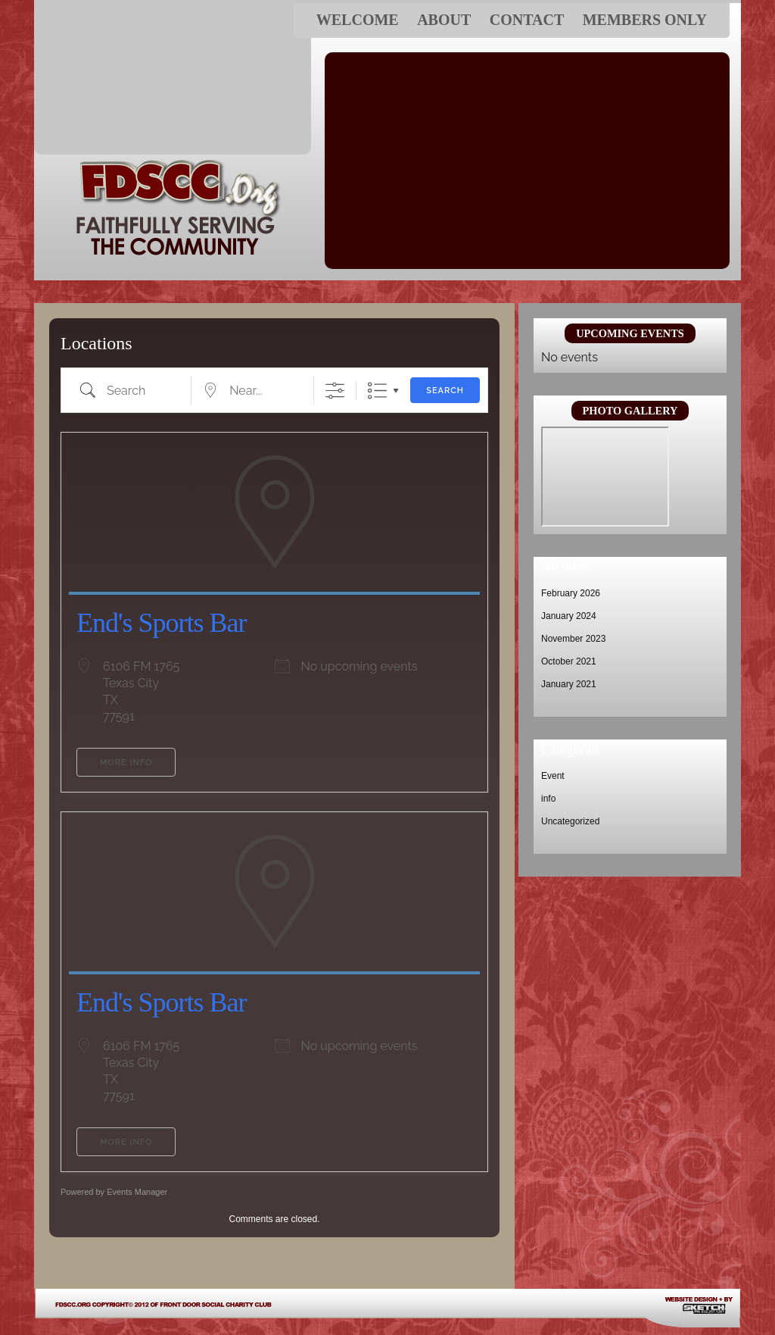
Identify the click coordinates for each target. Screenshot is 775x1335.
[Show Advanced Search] (334, 390)
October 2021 (568, 661)
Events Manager (137, 1191)
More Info (126, 763)
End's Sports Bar (161, 623)
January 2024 (568, 616)
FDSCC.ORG (172, 79)
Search (445, 390)
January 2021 (568, 684)
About (444, 19)
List (377, 390)
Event (553, 776)
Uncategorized (570, 821)
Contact (527, 19)
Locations (96, 343)
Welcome (357, 19)
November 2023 (573, 638)
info (548, 798)
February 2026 (570, 593)
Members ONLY (645, 19)
